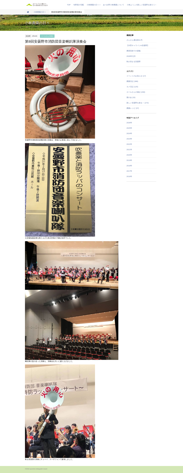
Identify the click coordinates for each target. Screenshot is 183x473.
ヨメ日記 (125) (132, 87)
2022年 (129, 144)
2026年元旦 (131, 56)
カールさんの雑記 (47, 36)
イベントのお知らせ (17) (136, 76)
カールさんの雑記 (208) (136, 92)
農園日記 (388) (132, 81)
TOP (69, 5)
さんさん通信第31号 (135, 40)
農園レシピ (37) (133, 108)
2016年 (129, 176)
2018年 (129, 166)
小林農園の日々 (93, 5)
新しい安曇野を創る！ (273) (138, 103)
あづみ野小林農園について (113, 5)
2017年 (129, 171)
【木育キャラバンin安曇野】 (138, 45)
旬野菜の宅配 (78, 5)
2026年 (129, 123)
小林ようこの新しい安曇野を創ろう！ (142, 5)
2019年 (129, 160)
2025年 (129, 128)
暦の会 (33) (131, 97)
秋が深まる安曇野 (134, 62)
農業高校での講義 (134, 51)
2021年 (129, 149)
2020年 (129, 155)
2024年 (129, 133)
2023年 (129, 139)
